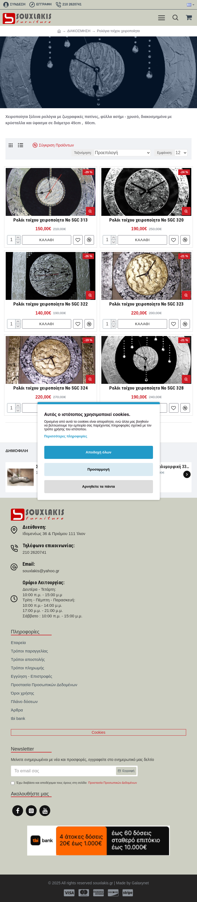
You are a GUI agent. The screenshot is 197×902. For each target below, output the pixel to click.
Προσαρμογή (98, 469)
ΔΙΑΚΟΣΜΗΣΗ (78, 31)
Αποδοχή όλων (98, 452)
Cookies (98, 732)
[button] (187, 474)
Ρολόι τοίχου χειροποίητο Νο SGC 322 (50, 304)
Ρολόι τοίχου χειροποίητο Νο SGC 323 (146, 304)
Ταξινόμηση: (83, 153)
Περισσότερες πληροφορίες (65, 436)
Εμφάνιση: (164, 153)
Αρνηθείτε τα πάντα (98, 486)
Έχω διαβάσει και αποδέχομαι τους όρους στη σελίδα (74, 782)
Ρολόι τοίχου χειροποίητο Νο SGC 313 (50, 220)
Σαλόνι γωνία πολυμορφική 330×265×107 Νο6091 (160, 466)
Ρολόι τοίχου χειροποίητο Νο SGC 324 (50, 388)
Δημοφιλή (16, 450)
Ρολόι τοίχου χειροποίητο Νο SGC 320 (146, 220)
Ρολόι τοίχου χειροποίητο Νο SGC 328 (146, 388)
